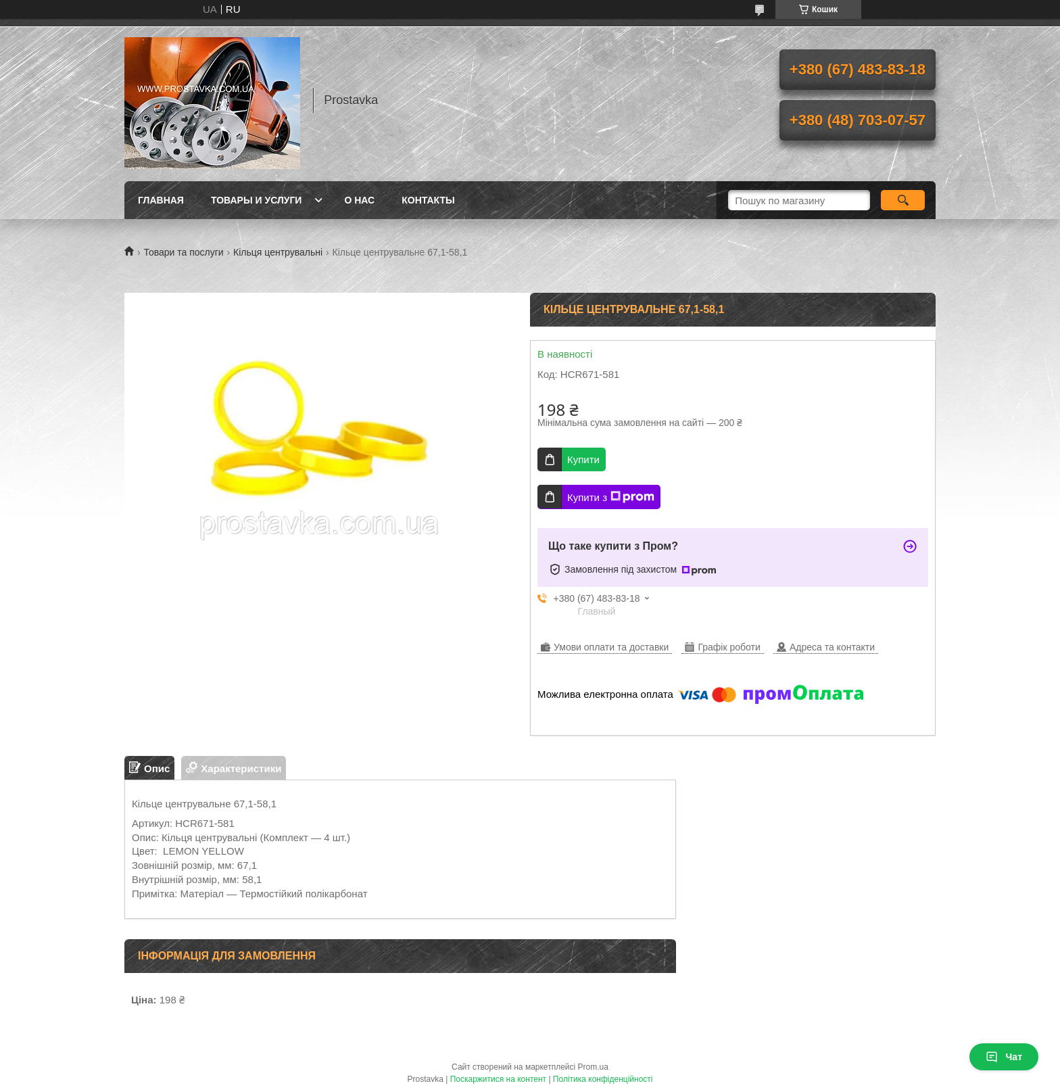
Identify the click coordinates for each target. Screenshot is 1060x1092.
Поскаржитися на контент (498, 1079)
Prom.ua (593, 1067)
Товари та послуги (183, 252)
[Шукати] (903, 200)
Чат (1004, 1057)
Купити (583, 459)
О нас (359, 200)
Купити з (610, 497)
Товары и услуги (256, 200)
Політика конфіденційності (603, 1079)
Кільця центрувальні (277, 252)
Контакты (428, 200)
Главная (161, 200)
